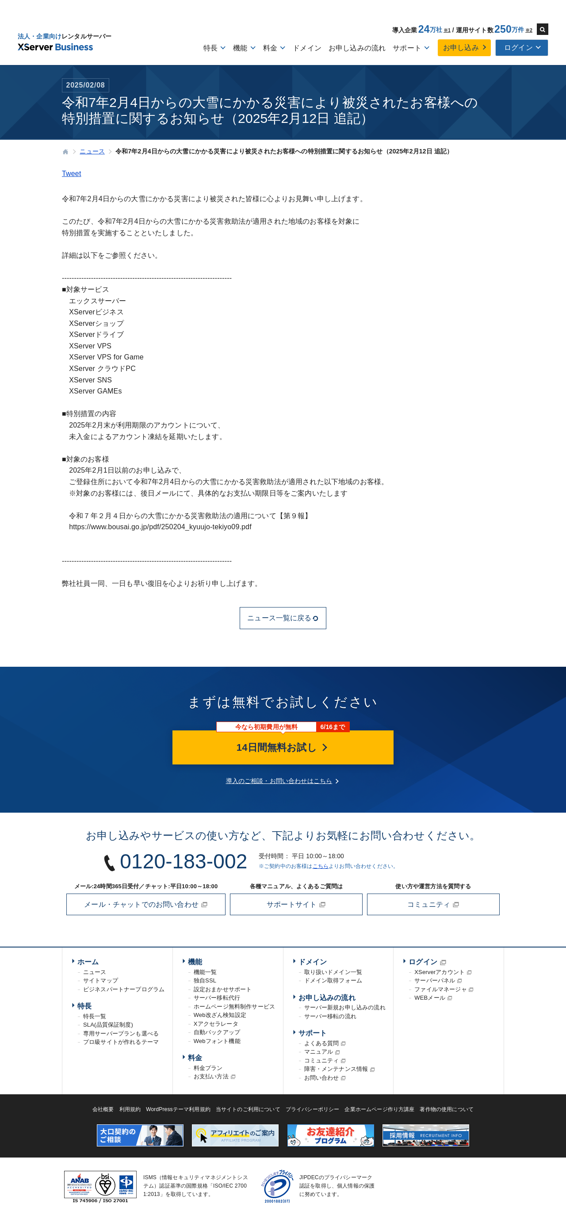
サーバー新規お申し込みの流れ (345, 1007)
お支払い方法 (211, 1076)
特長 (84, 1006)
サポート (312, 1033)
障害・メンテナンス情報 (336, 1069)
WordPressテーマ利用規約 (178, 1109)
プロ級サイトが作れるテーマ (121, 1042)
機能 (195, 962)
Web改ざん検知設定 (220, 1015)
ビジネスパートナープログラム (123, 989)
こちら (321, 866)
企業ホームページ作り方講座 (379, 1109)
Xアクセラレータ (216, 1023)
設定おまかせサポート (223, 989)
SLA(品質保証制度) (108, 1024)
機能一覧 (205, 972)
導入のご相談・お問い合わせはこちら (279, 780)
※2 (528, 30)
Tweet (71, 173)
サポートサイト (296, 905)
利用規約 (130, 1109)
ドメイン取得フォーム (333, 980)
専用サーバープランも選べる (121, 1033)
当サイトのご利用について (248, 1109)
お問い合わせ (321, 1077)
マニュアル (318, 1051)
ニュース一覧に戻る (283, 618)
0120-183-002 (183, 861)
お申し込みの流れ (357, 48)
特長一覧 (95, 1016)
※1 (447, 30)
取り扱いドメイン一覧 (333, 972)
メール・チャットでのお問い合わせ (145, 905)
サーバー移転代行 (217, 997)
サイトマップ (100, 980)
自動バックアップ (217, 1032)
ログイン (423, 962)
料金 (195, 1058)
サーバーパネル (434, 980)
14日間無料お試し (283, 747)
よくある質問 (321, 1043)
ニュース (95, 972)
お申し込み (461, 47)
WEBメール (429, 997)
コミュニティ (433, 905)
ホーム (88, 962)
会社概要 (103, 1109)
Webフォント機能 (217, 1041)
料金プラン (208, 1068)
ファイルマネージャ (440, 989)
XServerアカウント (439, 972)
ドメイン (307, 48)
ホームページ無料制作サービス (234, 1006)
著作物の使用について (447, 1109)
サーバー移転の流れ (330, 1016)
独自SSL (205, 980)
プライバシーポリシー (313, 1109)
